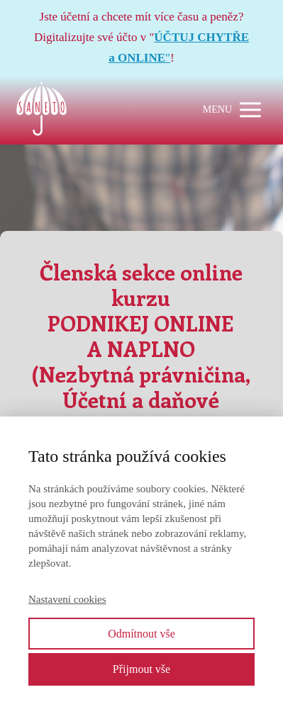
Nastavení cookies (67, 599)
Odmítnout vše (141, 634)
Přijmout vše (141, 669)
